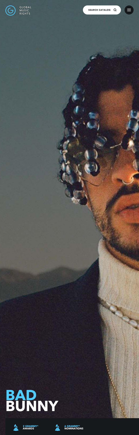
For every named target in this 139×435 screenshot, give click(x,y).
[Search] (115, 9)
